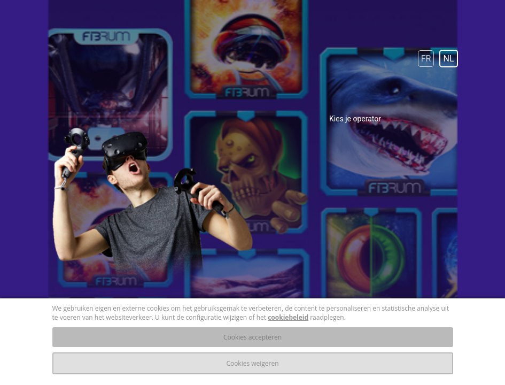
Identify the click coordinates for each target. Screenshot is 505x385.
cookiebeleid (288, 317)
